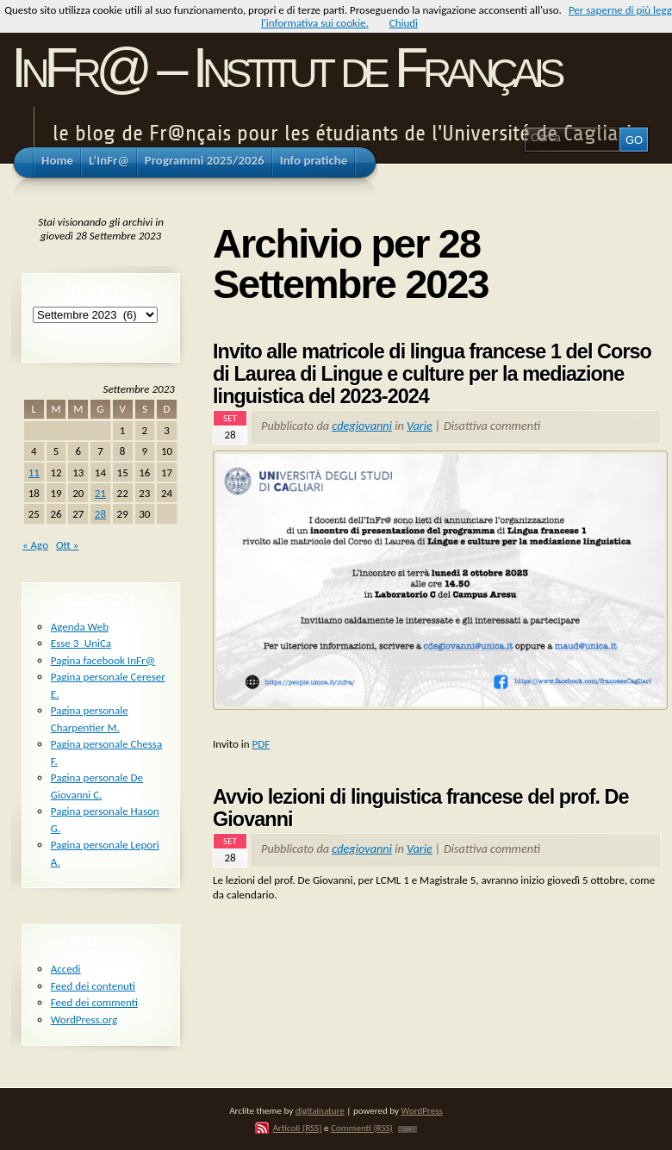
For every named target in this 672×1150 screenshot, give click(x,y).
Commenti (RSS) (362, 1128)
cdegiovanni (362, 425)
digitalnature (320, 1110)
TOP (407, 1129)
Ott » (67, 544)
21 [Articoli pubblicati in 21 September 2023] (100, 493)
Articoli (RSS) (296, 1128)
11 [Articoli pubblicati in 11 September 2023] (34, 472)
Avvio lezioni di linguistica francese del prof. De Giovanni (421, 808)
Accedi (66, 968)
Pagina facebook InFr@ (103, 660)
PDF (261, 743)
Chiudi (403, 22)
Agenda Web (80, 626)
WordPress (422, 1110)
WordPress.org (84, 1019)
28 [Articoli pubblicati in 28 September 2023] (100, 513)
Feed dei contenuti (93, 985)
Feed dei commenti (94, 1002)
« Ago (35, 544)
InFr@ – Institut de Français (285, 67)
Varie (419, 425)
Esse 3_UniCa (81, 643)
